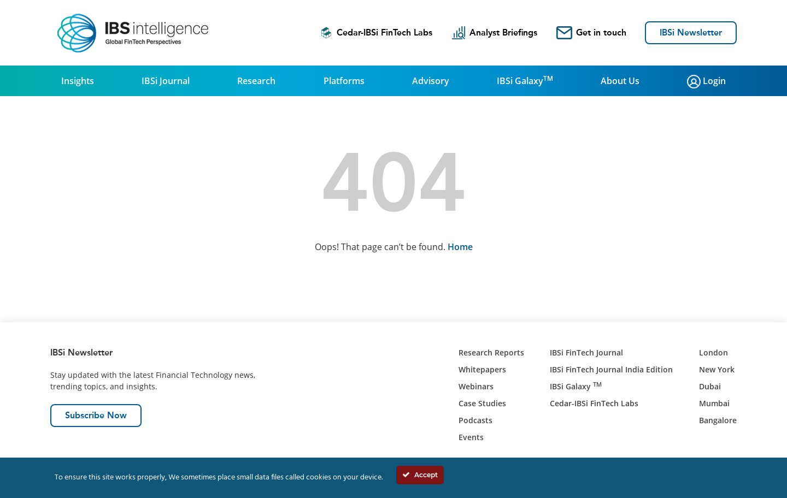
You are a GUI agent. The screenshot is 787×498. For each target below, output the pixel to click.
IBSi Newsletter (691, 32)
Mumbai (714, 403)
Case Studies (482, 403)
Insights (77, 81)
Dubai (710, 386)
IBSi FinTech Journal (586, 352)
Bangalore (718, 420)
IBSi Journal (166, 81)
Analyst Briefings (494, 32)
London (713, 352)
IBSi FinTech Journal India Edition (611, 369)
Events (471, 437)
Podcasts (475, 420)
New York (717, 369)
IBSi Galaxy (525, 80)
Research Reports (491, 352)
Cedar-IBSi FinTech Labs (376, 32)
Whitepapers (482, 369)
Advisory (430, 81)
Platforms (344, 81)
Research (256, 81)
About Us (620, 81)
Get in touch (591, 32)
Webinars (476, 386)
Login (706, 81)
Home (460, 247)
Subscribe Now (96, 415)
